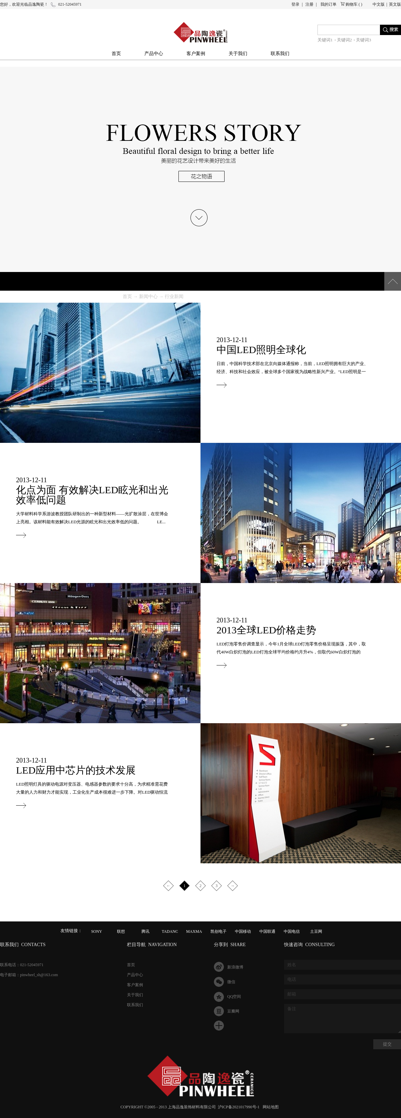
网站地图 (270, 1107)
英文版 (395, 4)
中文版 (379, 4)
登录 (295, 4)
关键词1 (325, 39)
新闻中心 (148, 296)
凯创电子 (219, 931)
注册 (309, 4)
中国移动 (243, 931)
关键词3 (363, 39)
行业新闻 (174, 296)
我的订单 (328, 4)
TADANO (170, 931)
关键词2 (344, 39)
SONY (96, 931)
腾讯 (145, 931)
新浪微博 (235, 967)
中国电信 (292, 931)
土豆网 (316, 931)
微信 (231, 982)
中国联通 (267, 931)
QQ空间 (234, 996)
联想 (121, 931)
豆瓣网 (233, 1011)
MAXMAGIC (197, 931)
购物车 (352, 4)
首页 (116, 53)
